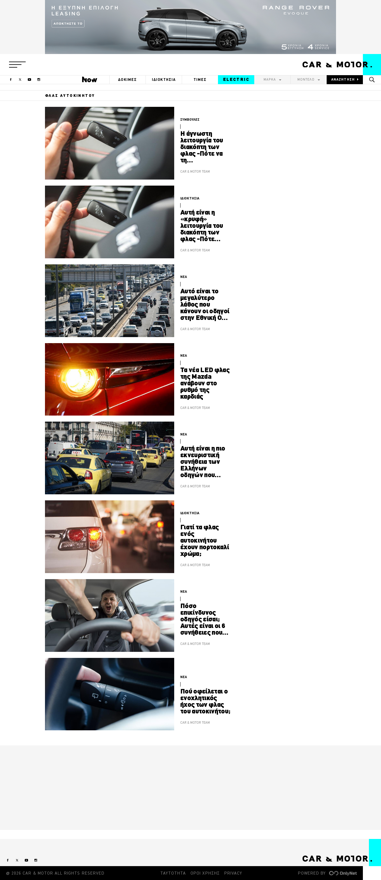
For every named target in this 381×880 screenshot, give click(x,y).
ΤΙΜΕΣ (200, 79)
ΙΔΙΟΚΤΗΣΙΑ (164, 79)
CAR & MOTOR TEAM (195, 171)
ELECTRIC (236, 79)
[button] (17, 65)
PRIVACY (233, 873)
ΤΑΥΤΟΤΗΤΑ (173, 873)
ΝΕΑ (183, 277)
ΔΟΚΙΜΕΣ (127, 79)
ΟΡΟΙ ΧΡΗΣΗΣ (205, 873)
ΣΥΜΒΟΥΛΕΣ (190, 119)
